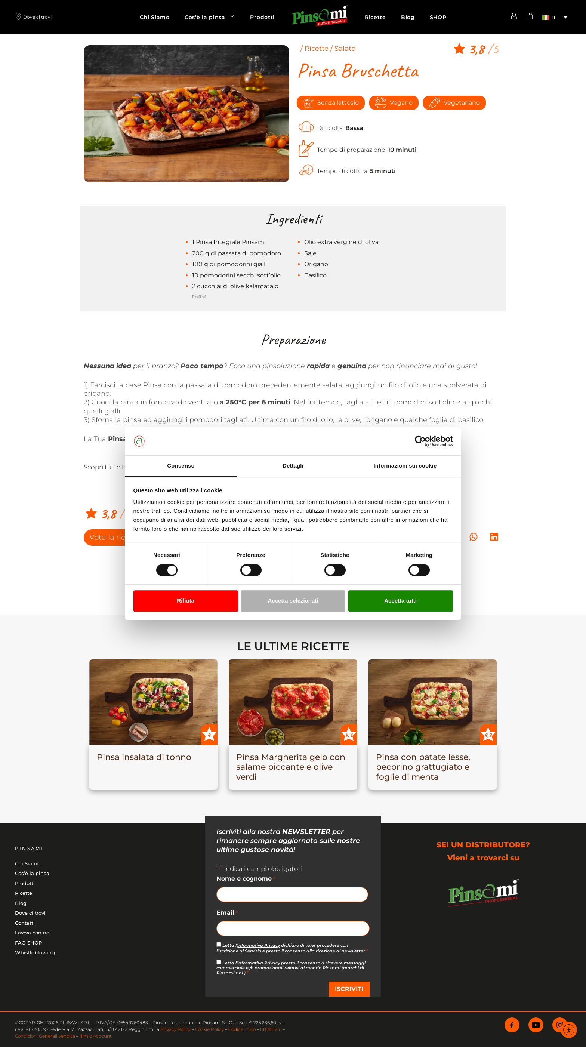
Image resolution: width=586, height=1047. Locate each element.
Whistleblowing (35, 952)
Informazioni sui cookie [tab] (405, 466)
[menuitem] (555, 17)
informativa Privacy (258, 945)
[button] (473, 537)
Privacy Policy (175, 1029)
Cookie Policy (209, 1029)
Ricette (375, 17)
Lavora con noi (33, 933)
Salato (344, 48)
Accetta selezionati (293, 600)
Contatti (25, 923)
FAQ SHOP (28, 943)
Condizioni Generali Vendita (45, 1036)
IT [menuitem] (553, 17)
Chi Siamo (155, 17)
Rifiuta (185, 600)
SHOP (438, 17)
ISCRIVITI (349, 988)
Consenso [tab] (180, 466)
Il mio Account (96, 1036)
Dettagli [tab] (293, 466)
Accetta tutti (400, 600)
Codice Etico (242, 1029)
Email (227, 913)
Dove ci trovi (30, 913)
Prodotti (262, 17)
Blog (408, 17)
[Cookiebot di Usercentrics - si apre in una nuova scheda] (420, 441)
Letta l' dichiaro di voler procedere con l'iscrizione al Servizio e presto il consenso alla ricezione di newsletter (292, 948)
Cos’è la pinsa (214, 17)
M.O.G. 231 (270, 1029)
